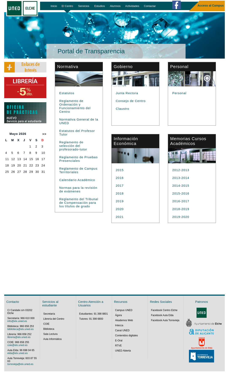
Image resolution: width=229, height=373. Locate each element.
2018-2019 (180, 209)
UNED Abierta (123, 350)
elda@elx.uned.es (17, 353)
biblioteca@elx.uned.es (20, 329)
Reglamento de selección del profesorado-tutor (73, 145)
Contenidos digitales (126, 335)
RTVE (118, 345)
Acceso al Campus (211, 5)
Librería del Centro (53, 318)
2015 (120, 170)
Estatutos (66, 93)
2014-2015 (180, 185)
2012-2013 (180, 170)
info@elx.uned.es (17, 321)
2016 (120, 178)
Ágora (118, 315)
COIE (46, 323)
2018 (120, 193)
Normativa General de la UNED (78, 121)
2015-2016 (180, 193)
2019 (120, 201)
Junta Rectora (127, 93)
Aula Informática (52, 339)
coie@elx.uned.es (17, 345)
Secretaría (49, 313)
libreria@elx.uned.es (19, 337)
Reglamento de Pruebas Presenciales (78, 158)
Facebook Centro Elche (164, 310)
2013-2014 (180, 178)
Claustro (122, 108)
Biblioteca (48, 328)
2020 (120, 209)
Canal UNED (122, 330)
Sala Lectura (50, 334)
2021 (120, 217)
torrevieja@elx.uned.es (20, 364)
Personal (179, 93)
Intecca (119, 325)
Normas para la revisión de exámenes (78, 189)
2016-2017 (180, 201)
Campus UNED (123, 310)
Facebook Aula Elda (162, 315)
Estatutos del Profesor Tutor (77, 132)
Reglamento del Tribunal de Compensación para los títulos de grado (78, 202)
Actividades (132, 6)
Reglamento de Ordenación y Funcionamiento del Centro (75, 106)
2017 (120, 185)
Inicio (54, 6)
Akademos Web (124, 320)
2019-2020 (180, 217)
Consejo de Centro (131, 101)
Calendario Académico (77, 180)
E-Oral (119, 340)
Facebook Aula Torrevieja (165, 320)
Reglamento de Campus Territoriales (78, 170)
